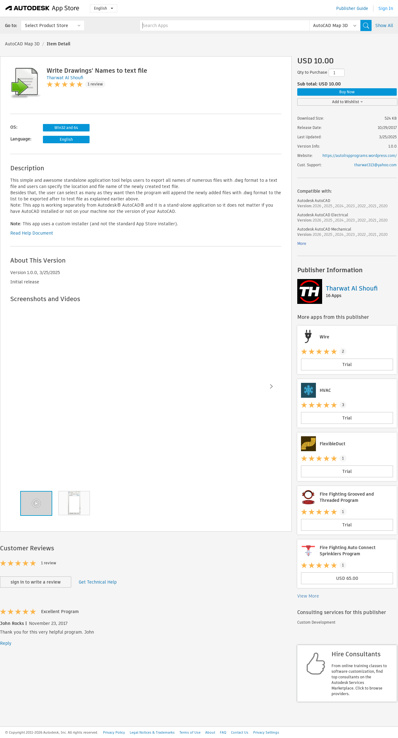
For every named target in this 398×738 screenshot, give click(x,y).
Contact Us (239, 732)
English (103, 8)
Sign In (385, 8)
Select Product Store (46, 25)
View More (308, 596)
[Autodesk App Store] (42, 8)
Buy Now (347, 91)
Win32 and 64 (66, 127)
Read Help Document (31, 233)
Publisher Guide (352, 8)
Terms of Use (190, 732)
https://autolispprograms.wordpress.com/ (359, 155)
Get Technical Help (98, 582)
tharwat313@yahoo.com (375, 164)
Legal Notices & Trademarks (152, 732)
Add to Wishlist (347, 101)
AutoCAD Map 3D (22, 44)
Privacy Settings (266, 732)
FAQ (223, 732)
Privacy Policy (114, 732)
